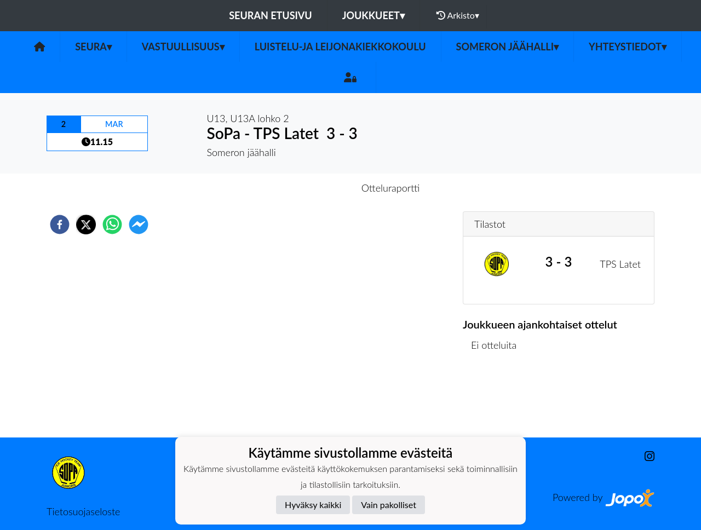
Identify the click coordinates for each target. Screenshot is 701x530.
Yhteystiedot (627, 47)
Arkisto (457, 15)
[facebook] (60, 224)
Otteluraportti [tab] (390, 188)
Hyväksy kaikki (313, 504)
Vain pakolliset (388, 504)
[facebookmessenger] (138, 224)
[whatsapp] (112, 224)
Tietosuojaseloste (83, 511)
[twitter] (86, 224)
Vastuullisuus (183, 47)
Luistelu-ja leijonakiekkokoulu (340, 47)
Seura (93, 47)
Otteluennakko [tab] (312, 188)
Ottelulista (498, 400)
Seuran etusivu (270, 15)
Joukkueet (373, 15)
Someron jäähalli (507, 47)
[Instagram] (645, 456)
